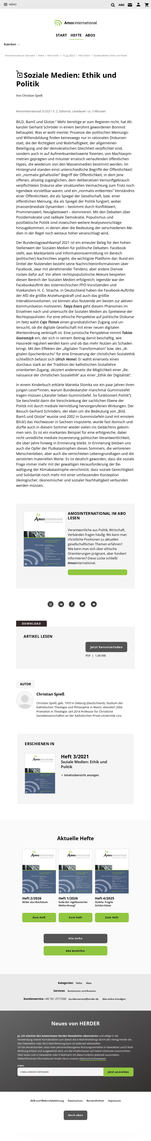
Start (61, 35)
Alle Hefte (75, 938)
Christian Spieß (32, 95)
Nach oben (75, 1115)
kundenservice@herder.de (84, 998)
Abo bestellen (75, 951)
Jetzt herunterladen (106, 647)
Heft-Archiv (53, 55)
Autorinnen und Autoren (82, 990)
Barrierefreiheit (95, 1100)
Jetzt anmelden (118, 1072)
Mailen (94, 604)
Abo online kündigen (114, 998)
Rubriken (10, 44)
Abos (90, 35)
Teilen (72, 604)
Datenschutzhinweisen (92, 1058)
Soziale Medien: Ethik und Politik (110, 55)
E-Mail (20, 1065)
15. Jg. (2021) (69, 55)
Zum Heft (39, 917)
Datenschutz (75, 1100)
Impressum (114, 1100)
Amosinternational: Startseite (20, 55)
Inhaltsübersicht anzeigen (81, 775)
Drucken (62, 604)
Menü (13, 4)
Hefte (76, 35)
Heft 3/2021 (84, 55)
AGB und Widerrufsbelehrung (47, 1100)
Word (51, 604)
